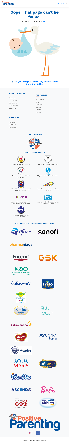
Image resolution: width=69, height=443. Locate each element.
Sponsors (12, 108)
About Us (12, 98)
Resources (39, 104)
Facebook (12, 122)
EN (54, 3)
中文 (62, 3)
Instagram (12, 124)
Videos (38, 107)
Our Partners (13, 105)
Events (38, 112)
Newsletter (13, 127)
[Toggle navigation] (66, 3)
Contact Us (13, 100)
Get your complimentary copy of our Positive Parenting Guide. (36, 83)
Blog (37, 102)
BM (58, 3)
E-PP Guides (40, 99)
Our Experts (13, 103)
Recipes (39, 109)
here (45, 21)
